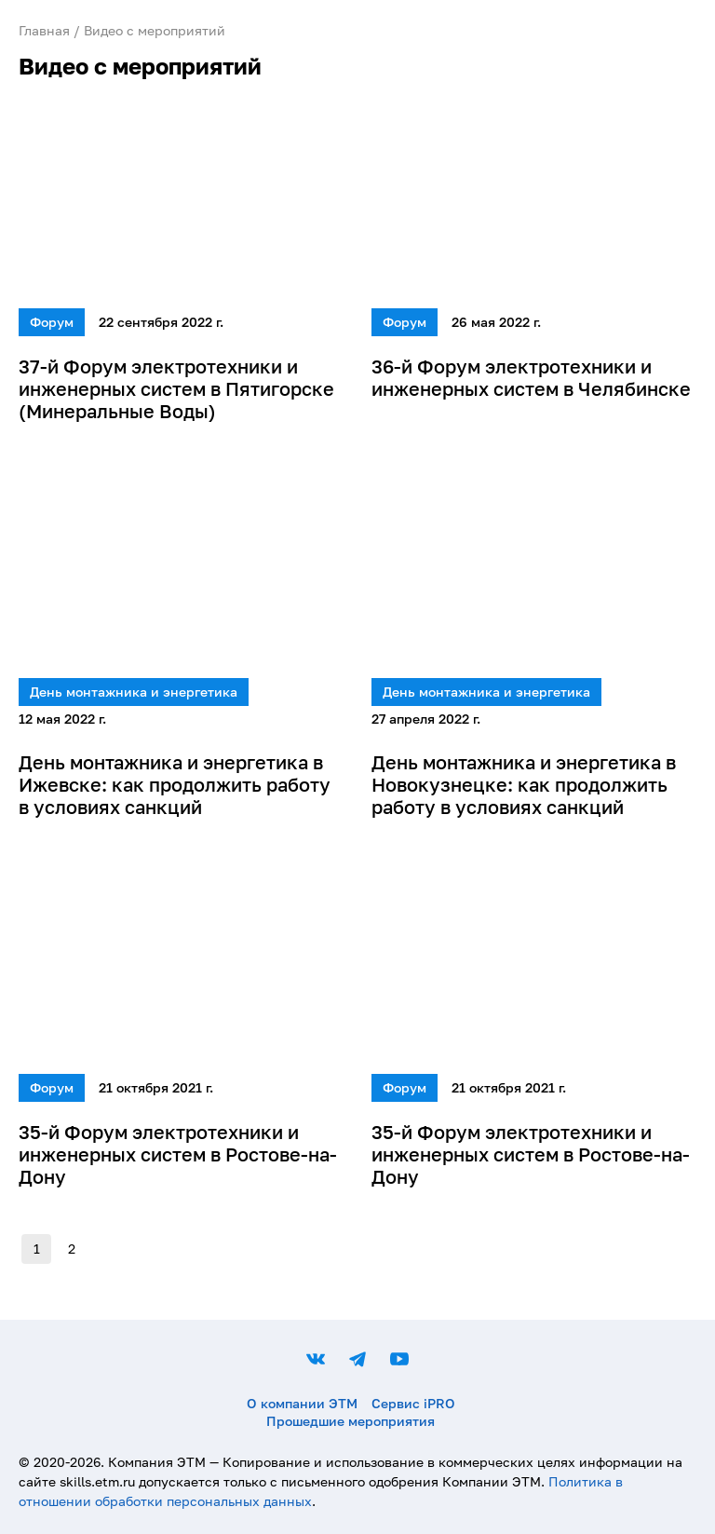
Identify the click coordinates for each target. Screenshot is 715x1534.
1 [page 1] (36, 1249)
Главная (44, 30)
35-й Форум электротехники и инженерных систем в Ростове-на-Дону (178, 1154)
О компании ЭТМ (302, 1403)
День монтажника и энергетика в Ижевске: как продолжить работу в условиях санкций (175, 784)
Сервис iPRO (413, 1403)
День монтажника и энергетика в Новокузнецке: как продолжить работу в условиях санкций (523, 784)
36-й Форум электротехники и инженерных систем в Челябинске (531, 377)
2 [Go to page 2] (72, 1249)
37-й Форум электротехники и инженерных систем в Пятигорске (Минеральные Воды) (176, 388)
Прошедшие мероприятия (350, 1421)
